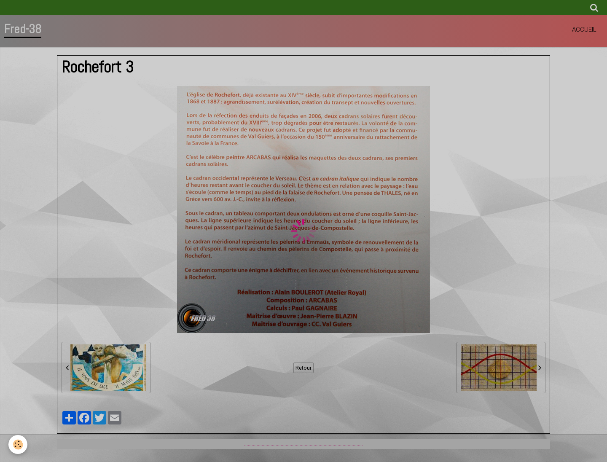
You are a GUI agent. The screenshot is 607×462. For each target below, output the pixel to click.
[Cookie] (17, 444)
